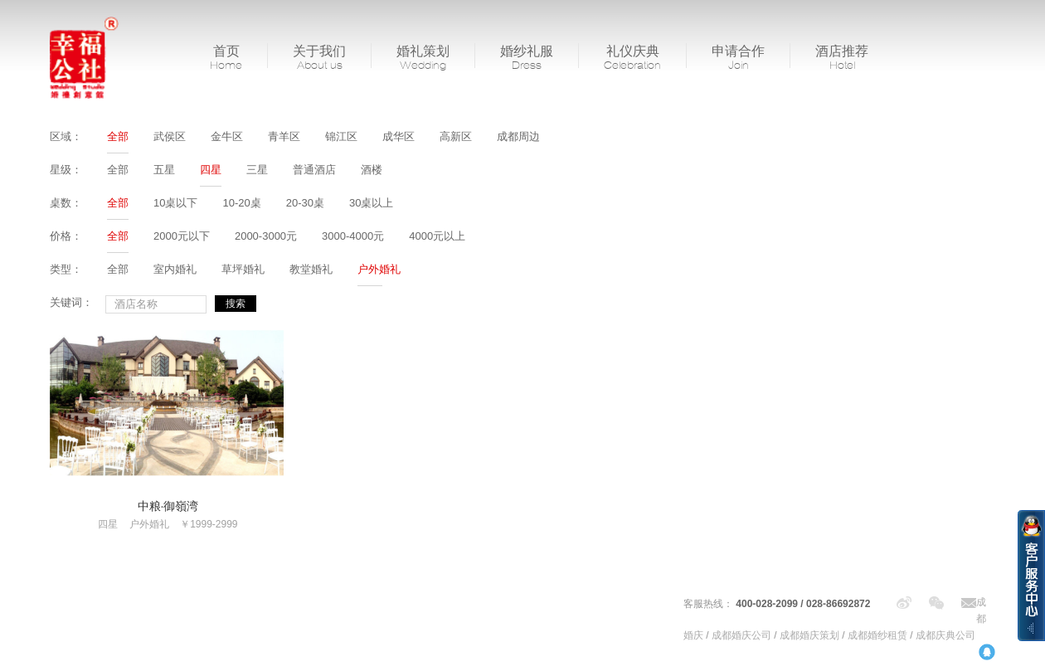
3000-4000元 (353, 236)
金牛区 (227, 136)
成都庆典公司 (945, 635)
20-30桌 (305, 203)
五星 (164, 169)
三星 (257, 169)
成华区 (398, 136)
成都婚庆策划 (809, 635)
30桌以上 (371, 203)
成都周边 (518, 136)
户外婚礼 (379, 269)
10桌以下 (175, 203)
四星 (210, 169)
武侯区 (169, 136)
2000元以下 (181, 236)
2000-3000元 (266, 236)
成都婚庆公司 (741, 635)
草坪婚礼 (243, 269)
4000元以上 (437, 236)
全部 (118, 136)
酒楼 (371, 169)
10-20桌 (241, 203)
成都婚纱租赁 (877, 635)
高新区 (456, 136)
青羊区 (284, 136)
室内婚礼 (175, 269)
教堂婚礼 (311, 269)
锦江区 (341, 136)
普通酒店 (314, 169)
